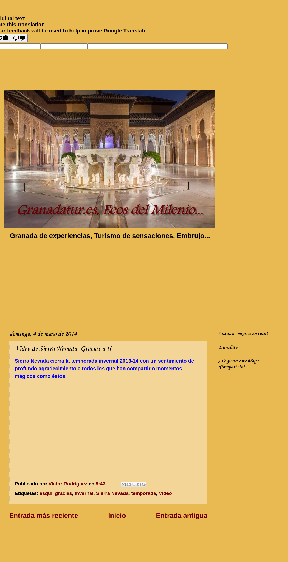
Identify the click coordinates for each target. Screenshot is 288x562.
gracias (63, 493)
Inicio (117, 515)
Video (165, 493)
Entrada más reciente (43, 515)
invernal (84, 493)
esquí (46, 493)
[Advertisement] (94, 284)
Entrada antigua (181, 515)
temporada (143, 493)
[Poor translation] (19, 38)
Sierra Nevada (112, 493)
